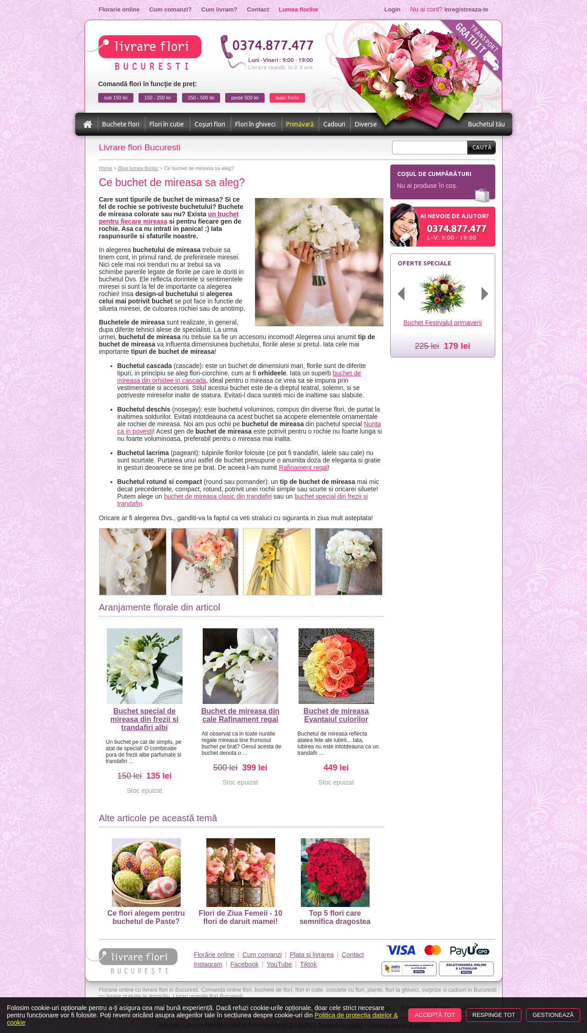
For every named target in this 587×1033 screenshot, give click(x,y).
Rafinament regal (303, 467)
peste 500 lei (245, 97)
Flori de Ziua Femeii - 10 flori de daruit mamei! (240, 881)
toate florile (287, 97)
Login (392, 9)
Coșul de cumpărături (434, 173)
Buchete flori (120, 124)
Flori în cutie (167, 124)
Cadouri (334, 124)
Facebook (244, 964)
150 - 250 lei (157, 97)
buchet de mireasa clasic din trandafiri (217, 496)
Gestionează (553, 1015)
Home (105, 168)
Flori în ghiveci (255, 124)
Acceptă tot (435, 1015)
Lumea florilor (299, 9)
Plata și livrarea (312, 954)
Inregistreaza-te (466, 9)
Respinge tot (493, 1015)
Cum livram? (219, 9)
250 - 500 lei (201, 97)
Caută (482, 147)
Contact (258, 9)
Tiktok (308, 964)
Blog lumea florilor (138, 168)
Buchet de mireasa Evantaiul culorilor (336, 715)
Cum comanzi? (170, 9)
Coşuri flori (209, 124)
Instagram (208, 964)
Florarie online (119, 9)
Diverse (366, 124)
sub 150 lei (115, 97)
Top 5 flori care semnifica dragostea (335, 881)
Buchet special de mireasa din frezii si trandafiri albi (145, 719)
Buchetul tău (486, 124)
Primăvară (300, 124)
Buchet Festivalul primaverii (442, 322)
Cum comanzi (262, 954)
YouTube (279, 964)
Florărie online (214, 954)
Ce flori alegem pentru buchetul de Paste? (146, 881)
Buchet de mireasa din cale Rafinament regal (240, 715)
